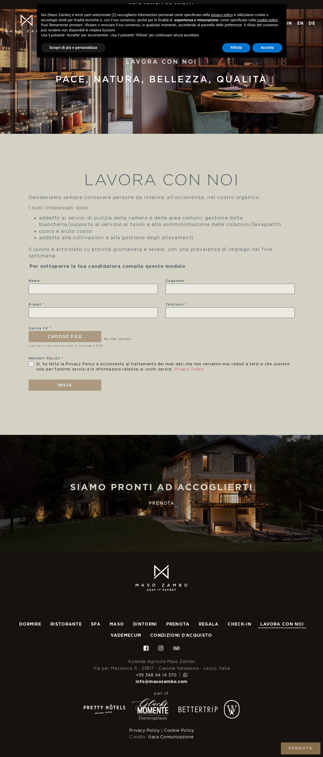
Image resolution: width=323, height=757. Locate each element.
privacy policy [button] (222, 15)
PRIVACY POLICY (46, 358)
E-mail (36, 304)
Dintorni (145, 624)
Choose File (65, 336)
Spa (96, 624)
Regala (209, 624)
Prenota (161, 503)
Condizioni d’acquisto (181, 635)
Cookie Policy (179, 730)
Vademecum (126, 635)
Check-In (239, 624)
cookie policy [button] (267, 20)
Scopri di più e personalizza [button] (73, 47)
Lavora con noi (282, 624)
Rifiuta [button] (236, 47)
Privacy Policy (189, 369)
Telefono (176, 304)
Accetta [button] (267, 47)
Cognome (177, 281)
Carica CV (40, 328)
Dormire (30, 624)
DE (312, 23)
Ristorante (66, 624)
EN (300, 23)
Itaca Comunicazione (171, 736)
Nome (36, 281)
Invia (64, 385)
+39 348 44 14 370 (156, 674)
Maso (117, 624)
